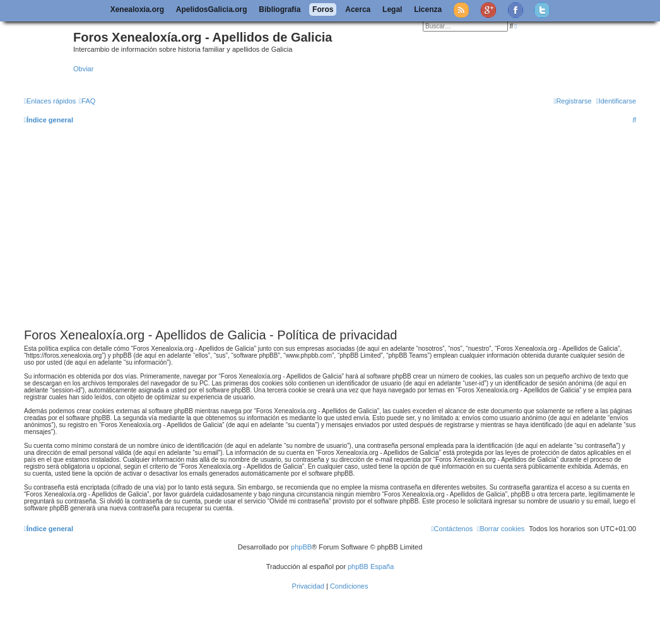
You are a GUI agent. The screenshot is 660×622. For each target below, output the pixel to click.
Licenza (428, 9)
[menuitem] (87, 101)
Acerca (357, 9)
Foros (322, 9)
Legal (392, 9)
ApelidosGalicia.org (211, 9)
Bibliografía (279, 9)
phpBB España (371, 566)
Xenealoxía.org (137, 9)
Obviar (83, 69)
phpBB (301, 547)
